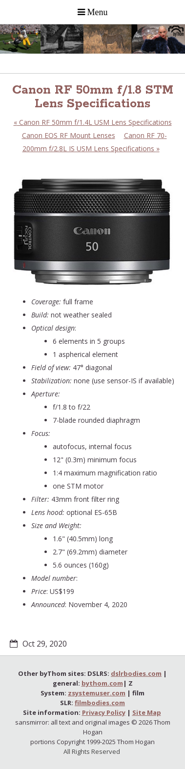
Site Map (146, 712)
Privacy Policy (103, 712)
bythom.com (102, 683)
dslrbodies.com (136, 673)
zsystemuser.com (96, 693)
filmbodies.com (100, 702)
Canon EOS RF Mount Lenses (68, 135)
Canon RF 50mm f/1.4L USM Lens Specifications (93, 122)
